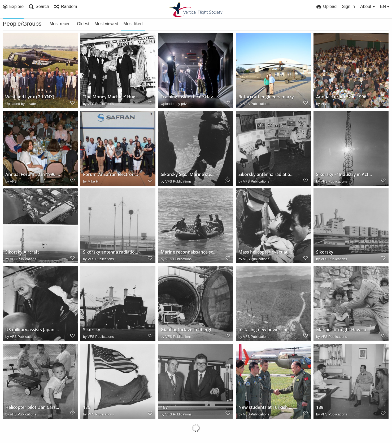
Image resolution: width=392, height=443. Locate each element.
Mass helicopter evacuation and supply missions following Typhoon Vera (266, 252)
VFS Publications (101, 104)
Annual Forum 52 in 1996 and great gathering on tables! (344, 97)
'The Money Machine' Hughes (111, 97)
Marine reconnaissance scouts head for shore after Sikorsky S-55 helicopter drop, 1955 (188, 252)
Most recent (61, 23)
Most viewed (106, 23)
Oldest (83, 23)
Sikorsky (324, 252)
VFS (324, 104)
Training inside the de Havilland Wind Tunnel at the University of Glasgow (188, 97)
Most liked (133, 23)
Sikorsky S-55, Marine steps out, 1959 (188, 174)
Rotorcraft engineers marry (266, 97)
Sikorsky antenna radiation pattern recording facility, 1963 (111, 252)
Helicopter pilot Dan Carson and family (33, 407)
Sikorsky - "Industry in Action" (344, 174)
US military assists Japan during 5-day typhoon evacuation (33, 330)
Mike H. (93, 181)
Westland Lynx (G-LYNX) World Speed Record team (33, 97)
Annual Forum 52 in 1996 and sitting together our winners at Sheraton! (33, 174)
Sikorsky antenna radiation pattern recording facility (266, 174)
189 (319, 407)
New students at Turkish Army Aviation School (266, 407)
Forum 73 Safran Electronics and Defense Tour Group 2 (111, 174)
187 (164, 407)
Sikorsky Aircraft (22, 252)
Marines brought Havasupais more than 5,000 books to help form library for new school (344, 330)
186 (86, 407)
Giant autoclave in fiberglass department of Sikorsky (188, 330)
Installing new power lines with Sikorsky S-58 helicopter (266, 330)
